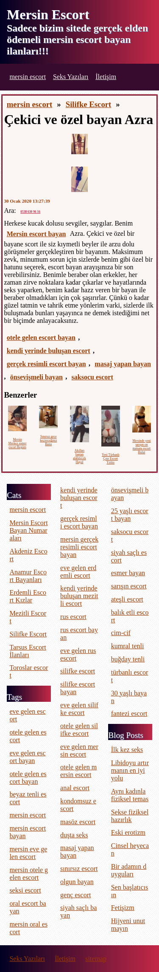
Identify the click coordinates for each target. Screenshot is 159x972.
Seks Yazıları (71, 76)
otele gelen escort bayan (41, 337)
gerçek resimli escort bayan (46, 363)
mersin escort (27, 76)
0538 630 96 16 (30, 212)
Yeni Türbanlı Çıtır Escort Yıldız (110, 458)
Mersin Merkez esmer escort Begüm (17, 443)
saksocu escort (92, 377)
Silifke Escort (89, 104)
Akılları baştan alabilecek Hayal (79, 456)
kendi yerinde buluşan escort (48, 350)
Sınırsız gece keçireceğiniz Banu (48, 440)
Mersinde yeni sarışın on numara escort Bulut (141, 446)
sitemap (95, 958)
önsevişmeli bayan (36, 377)
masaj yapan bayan (123, 363)
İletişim (105, 76)
